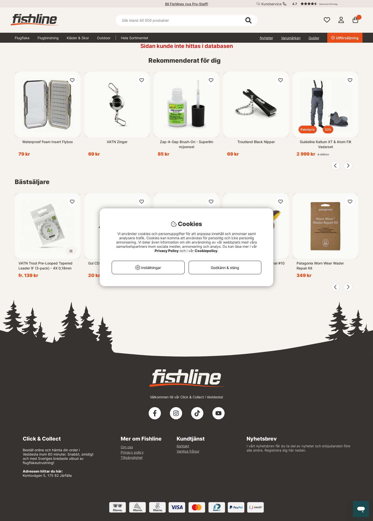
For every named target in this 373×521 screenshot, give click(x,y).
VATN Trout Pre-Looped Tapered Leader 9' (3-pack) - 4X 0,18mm (45, 265)
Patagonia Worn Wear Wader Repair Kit (320, 265)
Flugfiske (22, 38)
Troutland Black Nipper (256, 142)
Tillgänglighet (132, 457)
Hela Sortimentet (134, 38)
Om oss (127, 447)
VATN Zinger (117, 142)
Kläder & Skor (78, 38)
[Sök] (187, 20)
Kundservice (271, 4)
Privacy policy (132, 452)
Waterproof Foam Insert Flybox (47, 142)
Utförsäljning (345, 38)
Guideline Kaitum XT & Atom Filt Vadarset (325, 144)
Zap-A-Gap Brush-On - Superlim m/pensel (186, 144)
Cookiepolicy (206, 251)
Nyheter (266, 38)
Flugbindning (48, 38)
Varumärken (291, 38)
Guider (314, 38)
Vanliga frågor (188, 451)
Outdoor (103, 38)
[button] (325, 3)
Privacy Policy (167, 251)
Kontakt (183, 446)
